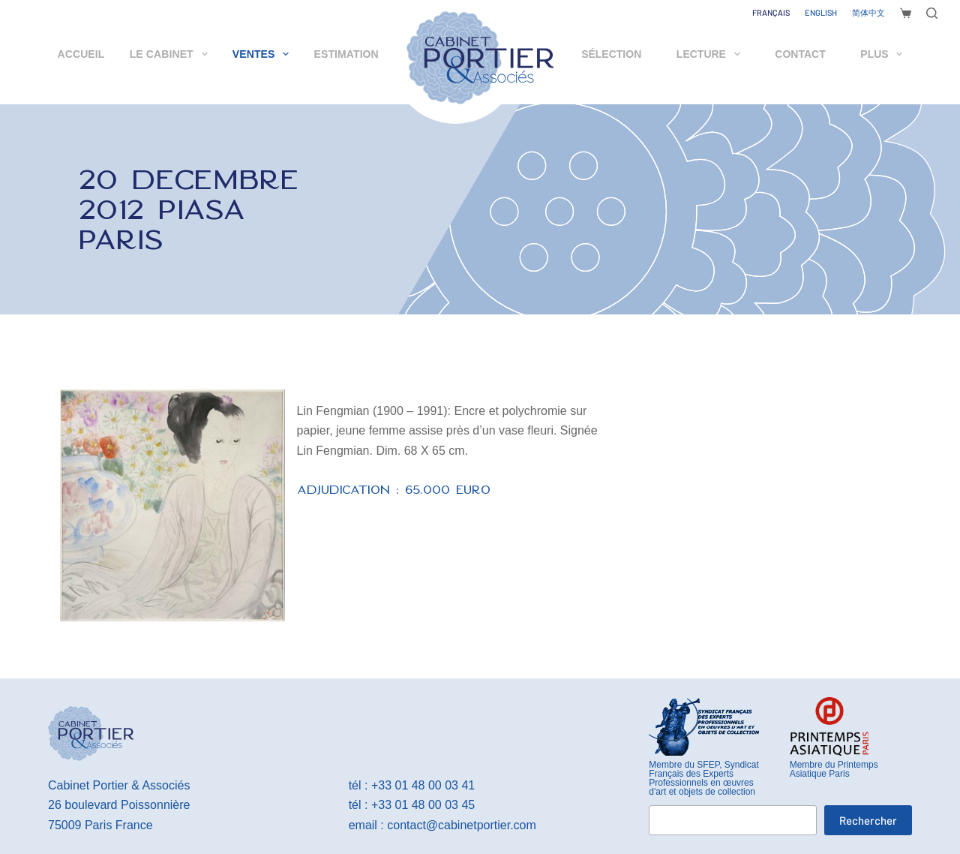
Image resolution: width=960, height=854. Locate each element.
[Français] (771, 13)
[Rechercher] (932, 13)
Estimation (346, 54)
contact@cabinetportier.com (461, 825)
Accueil (81, 54)
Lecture (711, 54)
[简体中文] (868, 13)
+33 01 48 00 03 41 (423, 785)
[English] (821, 13)
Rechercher (868, 820)
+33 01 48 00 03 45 (423, 804)
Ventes (263, 54)
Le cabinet (172, 54)
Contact (800, 54)
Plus (884, 54)
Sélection (611, 54)
